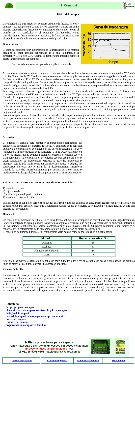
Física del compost (15, 319)
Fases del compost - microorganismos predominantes (35, 316)
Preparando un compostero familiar (25, 325)
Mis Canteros (119, 360)
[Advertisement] (114, 155)
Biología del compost (17, 313)
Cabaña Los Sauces (22, 360)
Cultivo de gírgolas (57, 360)
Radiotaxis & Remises (88, 360)
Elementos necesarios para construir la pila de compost (36, 310)
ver (71, 348)
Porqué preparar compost (20, 307)
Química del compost (17, 322)
